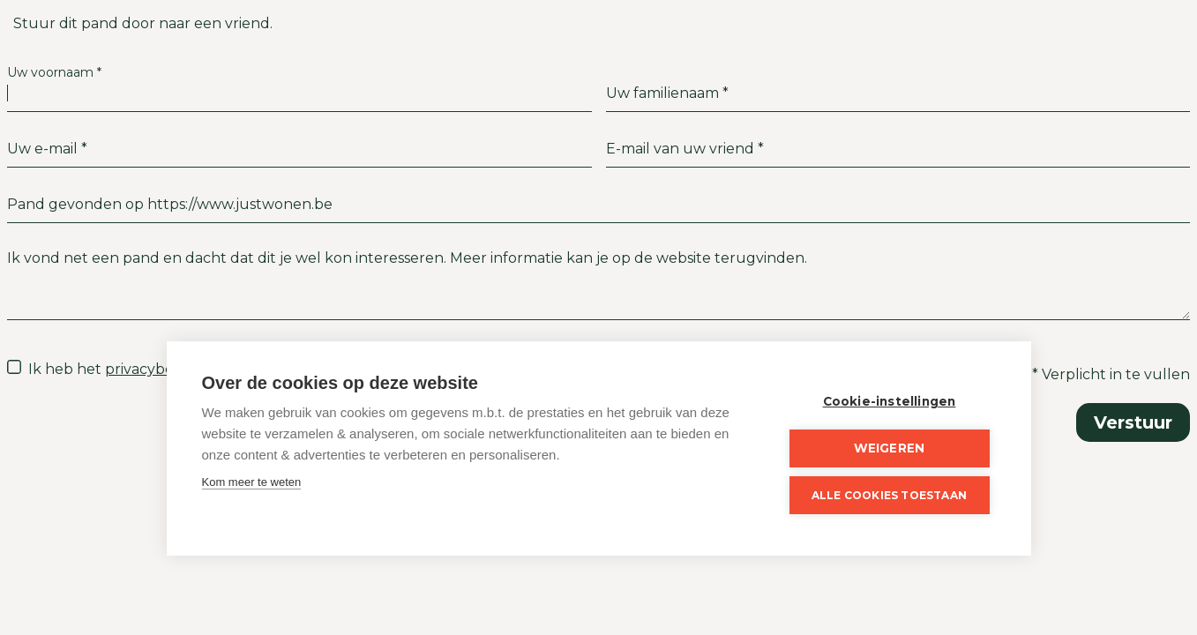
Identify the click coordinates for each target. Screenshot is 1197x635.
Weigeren (889, 448)
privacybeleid (152, 369)
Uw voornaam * (54, 72)
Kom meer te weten (252, 482)
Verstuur (1133, 422)
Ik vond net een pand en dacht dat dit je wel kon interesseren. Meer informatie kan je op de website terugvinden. (598, 285)
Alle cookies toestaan (889, 495)
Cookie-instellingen (889, 401)
